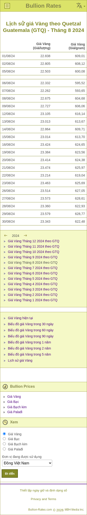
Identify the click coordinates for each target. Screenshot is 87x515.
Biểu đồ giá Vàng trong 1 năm (29, 342)
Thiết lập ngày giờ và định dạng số (43, 490)
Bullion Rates (43, 6)
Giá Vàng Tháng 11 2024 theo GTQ (33, 246)
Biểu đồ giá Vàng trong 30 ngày (31, 324)
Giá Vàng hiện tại (20, 318)
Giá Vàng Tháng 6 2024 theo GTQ (33, 273)
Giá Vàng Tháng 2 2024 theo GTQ (33, 295)
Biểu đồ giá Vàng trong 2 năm (29, 348)
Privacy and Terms (43, 499)
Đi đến (9, 473)
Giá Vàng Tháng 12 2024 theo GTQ (33, 241)
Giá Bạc (13, 402)
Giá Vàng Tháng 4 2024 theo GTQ (33, 284)
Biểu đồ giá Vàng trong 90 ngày (31, 336)
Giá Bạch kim (16, 407)
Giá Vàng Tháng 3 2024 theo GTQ (33, 289)
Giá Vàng (14, 396)
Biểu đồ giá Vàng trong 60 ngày (31, 330)
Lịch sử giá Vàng (20, 360)
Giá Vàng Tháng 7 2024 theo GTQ (33, 268)
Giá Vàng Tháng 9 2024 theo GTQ (33, 257)
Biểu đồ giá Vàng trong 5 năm (29, 354)
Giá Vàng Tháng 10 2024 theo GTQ (33, 252)
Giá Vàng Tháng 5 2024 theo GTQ (33, 278)
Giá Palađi (14, 412)
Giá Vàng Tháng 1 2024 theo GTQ (33, 300)
